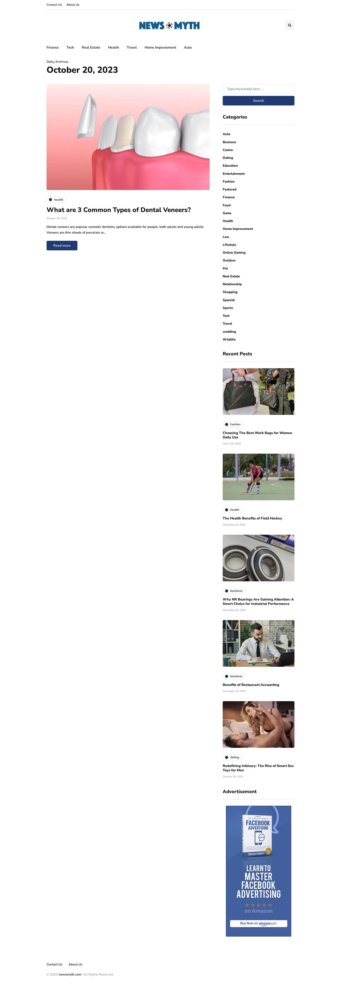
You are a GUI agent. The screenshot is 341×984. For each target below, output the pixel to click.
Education (230, 165)
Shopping (230, 292)
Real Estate (91, 47)
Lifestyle (229, 245)
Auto (188, 47)
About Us (72, 5)
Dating (228, 158)
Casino (228, 150)
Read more (62, 245)
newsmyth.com (70, 974)
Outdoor (229, 260)
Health (113, 47)
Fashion (229, 181)
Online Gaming (234, 252)
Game (227, 213)
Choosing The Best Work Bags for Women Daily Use (257, 435)
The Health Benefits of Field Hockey (252, 518)
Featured (229, 189)
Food (227, 205)
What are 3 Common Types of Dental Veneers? (119, 209)
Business (229, 142)
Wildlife (229, 339)
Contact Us (54, 5)
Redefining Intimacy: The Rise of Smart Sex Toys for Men (258, 768)
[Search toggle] (289, 25)
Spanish (229, 300)
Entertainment (234, 173)
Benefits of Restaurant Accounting (251, 684)
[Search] (258, 89)
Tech (70, 47)
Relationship (232, 284)
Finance (53, 47)
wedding (229, 331)
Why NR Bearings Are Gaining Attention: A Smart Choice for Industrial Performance (258, 601)
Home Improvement (160, 47)
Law (226, 237)
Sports (228, 308)
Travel (132, 47)
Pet (225, 268)
